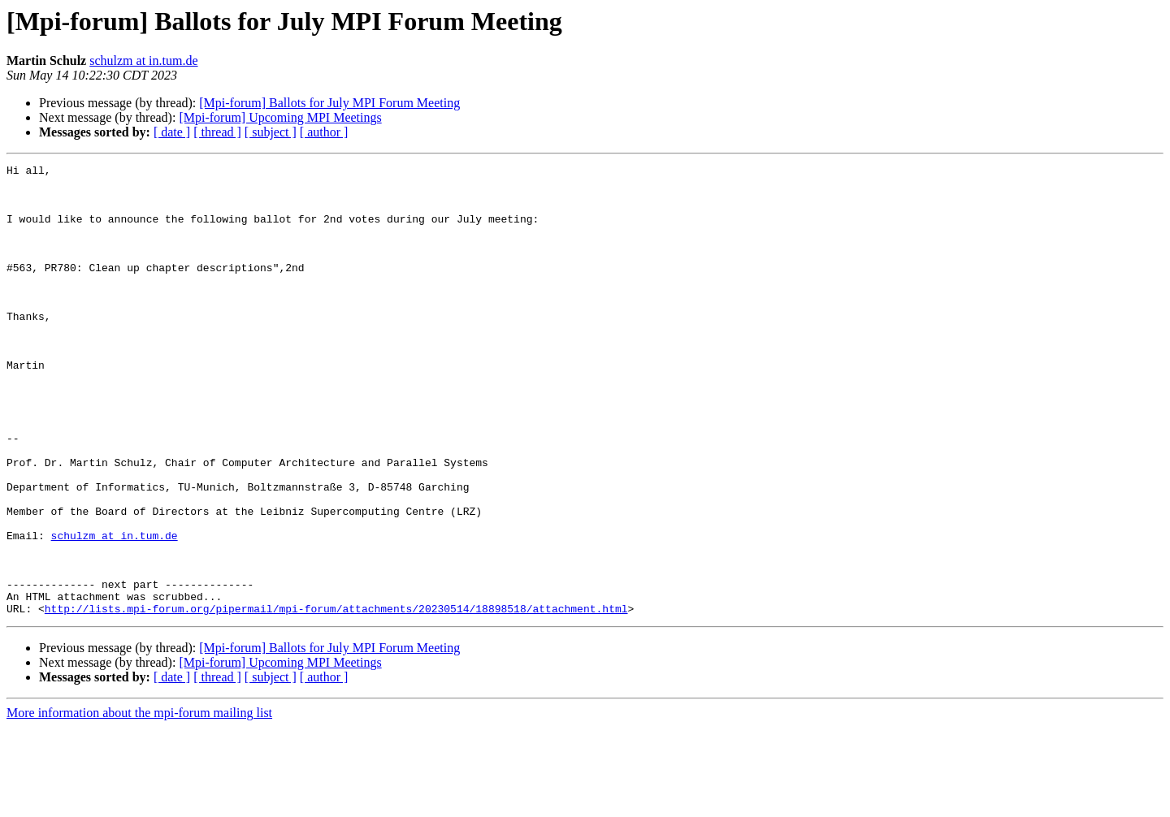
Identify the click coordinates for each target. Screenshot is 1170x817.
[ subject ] (271, 132)
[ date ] (172, 132)
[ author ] (324, 132)
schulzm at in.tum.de (143, 60)
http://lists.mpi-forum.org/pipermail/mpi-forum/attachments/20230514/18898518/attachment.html (336, 698)
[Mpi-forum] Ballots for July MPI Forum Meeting (329, 103)
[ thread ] (217, 132)
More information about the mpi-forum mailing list (139, 803)
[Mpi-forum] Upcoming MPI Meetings (280, 117)
